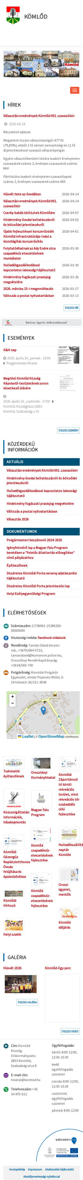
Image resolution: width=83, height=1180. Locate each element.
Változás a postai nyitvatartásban (28, 295)
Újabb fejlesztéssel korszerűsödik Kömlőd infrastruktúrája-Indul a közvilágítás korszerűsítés (28, 236)
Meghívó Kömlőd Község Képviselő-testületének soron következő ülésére (25, 383)
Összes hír (71, 307)
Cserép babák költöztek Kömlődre (29, 213)
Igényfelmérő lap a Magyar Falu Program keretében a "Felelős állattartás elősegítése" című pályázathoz (40, 552)
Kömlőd (27, 16)
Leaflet (26, 736)
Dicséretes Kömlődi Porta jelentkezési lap (38, 586)
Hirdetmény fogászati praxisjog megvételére (40, 503)
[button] (43, 710)
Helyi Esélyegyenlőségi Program (31, 593)
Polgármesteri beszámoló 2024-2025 (34, 540)
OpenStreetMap (51, 736)
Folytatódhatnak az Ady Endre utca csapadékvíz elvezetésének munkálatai (29, 253)
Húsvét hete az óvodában (22, 194)
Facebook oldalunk (52, 637)
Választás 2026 (18, 519)
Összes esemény (68, 430)
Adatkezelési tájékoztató (59, 1169)
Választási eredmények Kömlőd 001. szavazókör (38, 116)
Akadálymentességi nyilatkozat (41, 1176)
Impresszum (35, 1169)
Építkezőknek (17, 565)
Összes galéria (27, 1002)
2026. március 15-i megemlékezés (28, 288)
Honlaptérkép (17, 1169)
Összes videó (70, 1031)
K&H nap (9, 350)
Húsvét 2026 (12, 968)
